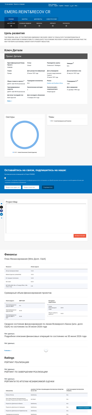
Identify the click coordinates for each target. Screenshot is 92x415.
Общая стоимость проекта (15, 81)
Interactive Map (80, 235)
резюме (11, 19)
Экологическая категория (34, 87)
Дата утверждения (52, 71)
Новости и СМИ (51, 19)
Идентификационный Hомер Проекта (15, 64)
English (56, 5)
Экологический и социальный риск (52, 88)
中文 (76, 5)
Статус (29, 63)
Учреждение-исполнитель (35, 80)
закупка (24, 19)
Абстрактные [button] (11, 25)
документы (38, 19)
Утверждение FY (72, 81)
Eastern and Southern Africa (55, 83)
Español (61, 5)
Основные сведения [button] (25, 25)
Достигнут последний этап (15, 95)
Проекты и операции (19, 4)
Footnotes (7, 350)
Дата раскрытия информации (36, 71)
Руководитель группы (53, 63)
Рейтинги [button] (52, 25)
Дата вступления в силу (74, 71)
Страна (9, 71)
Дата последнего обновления (36, 95)
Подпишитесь (48, 187)
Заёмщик (70, 63)
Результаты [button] (66, 25)
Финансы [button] (39, 25)
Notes (9, 101)
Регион (49, 80)
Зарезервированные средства (13, 88)
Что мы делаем (9, 4)
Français (67, 5)
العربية (71, 5)
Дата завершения (72, 87)
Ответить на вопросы (83, 407)
